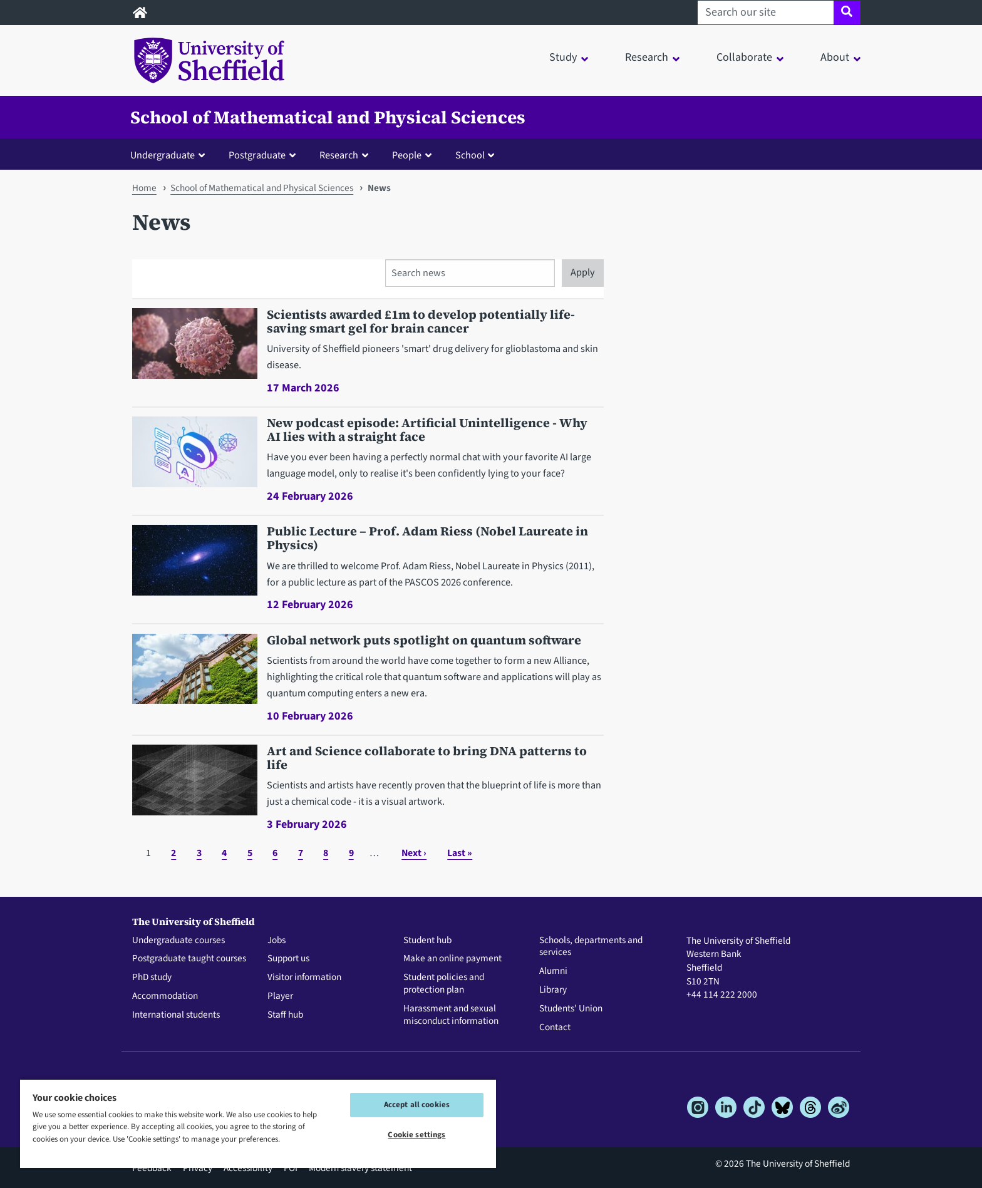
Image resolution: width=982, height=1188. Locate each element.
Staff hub (285, 1015)
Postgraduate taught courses (189, 959)
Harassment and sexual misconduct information (451, 1015)
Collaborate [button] (744, 57)
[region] (258, 1123)
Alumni (553, 971)
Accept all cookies (417, 1104)
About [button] (834, 57)
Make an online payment (452, 959)
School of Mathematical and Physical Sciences (327, 117)
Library (553, 990)
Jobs (276, 940)
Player (280, 996)
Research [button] (646, 57)
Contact (555, 1027)
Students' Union (570, 1009)
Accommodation (165, 996)
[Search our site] (766, 12)
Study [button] (563, 57)
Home (144, 188)
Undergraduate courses (178, 940)
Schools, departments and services (591, 946)
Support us (288, 959)
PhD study (152, 977)
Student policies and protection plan (443, 983)
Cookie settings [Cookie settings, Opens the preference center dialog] (416, 1134)
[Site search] (847, 12)
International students (176, 1015)
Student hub (427, 940)
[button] (170, 155)
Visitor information (304, 977)
